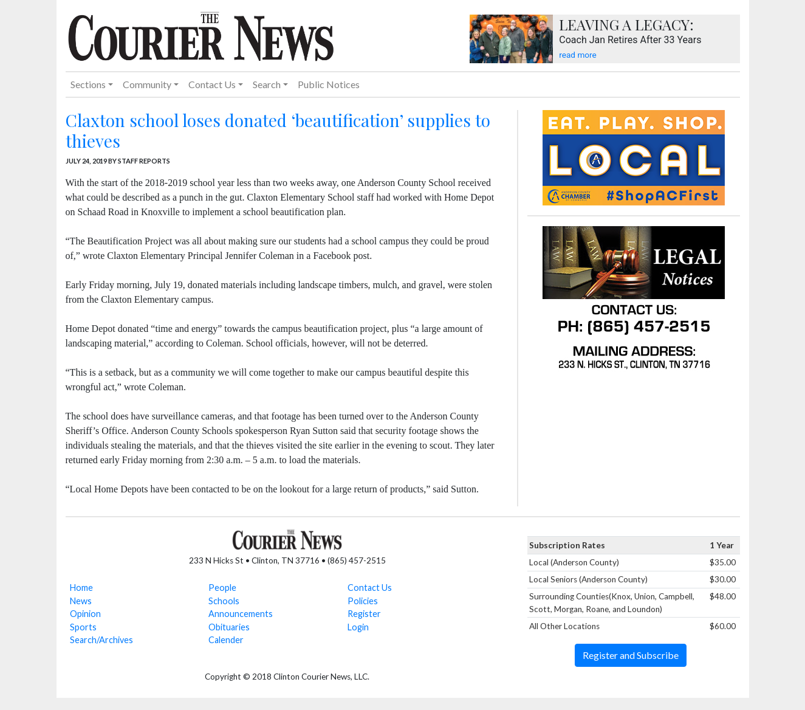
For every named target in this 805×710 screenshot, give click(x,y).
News (81, 601)
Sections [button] (88, 84)
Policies (363, 601)
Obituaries (229, 627)
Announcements (240, 613)
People (222, 587)
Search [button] (267, 84)
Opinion (85, 613)
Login (358, 627)
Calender (226, 640)
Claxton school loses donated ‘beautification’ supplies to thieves (278, 130)
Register (364, 613)
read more (577, 55)
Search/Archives (101, 640)
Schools (223, 601)
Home (81, 587)
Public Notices (329, 84)
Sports (83, 627)
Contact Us (370, 587)
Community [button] (147, 84)
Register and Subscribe (631, 655)
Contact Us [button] (212, 84)
